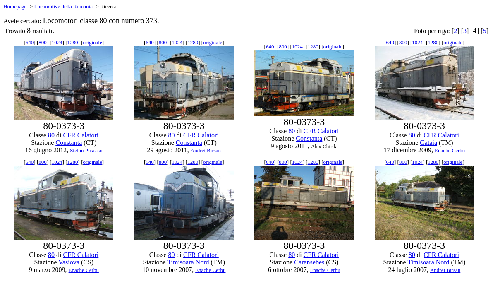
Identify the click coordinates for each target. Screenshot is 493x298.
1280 (72, 42)
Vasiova (68, 262)
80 (51, 135)
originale (92, 42)
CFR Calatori (81, 135)
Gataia (428, 142)
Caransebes (309, 262)
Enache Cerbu (450, 150)
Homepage (14, 6)
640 (30, 42)
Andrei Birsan (206, 150)
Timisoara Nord (188, 262)
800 (42, 42)
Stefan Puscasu (86, 150)
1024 (57, 42)
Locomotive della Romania (63, 6)
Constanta (68, 142)
